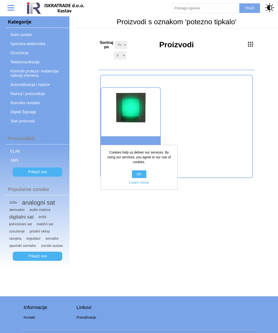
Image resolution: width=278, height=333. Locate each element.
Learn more (139, 182)
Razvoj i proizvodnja (27, 94)
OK (138, 174)
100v (13, 202)
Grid (250, 44)
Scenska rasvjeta (25, 103)
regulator (33, 238)
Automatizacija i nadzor (30, 85)
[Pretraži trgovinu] (206, 8)
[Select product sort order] (121, 45)
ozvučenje (17, 231)
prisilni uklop (40, 231)
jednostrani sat (20, 224)
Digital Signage (23, 112)
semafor (52, 238)
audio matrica (40, 210)
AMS (14, 160)
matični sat (45, 224)
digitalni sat (21, 217)
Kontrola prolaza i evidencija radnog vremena (34, 73)
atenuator (17, 210)
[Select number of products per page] (120, 55)
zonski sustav (52, 246)
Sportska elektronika (27, 44)
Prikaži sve (37, 172)
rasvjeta (15, 238)
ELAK (15, 151)
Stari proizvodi (22, 121)
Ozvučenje (19, 53)
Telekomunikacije (25, 62)
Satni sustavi (21, 35)
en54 (42, 217)
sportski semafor (22, 246)
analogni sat (38, 202)
